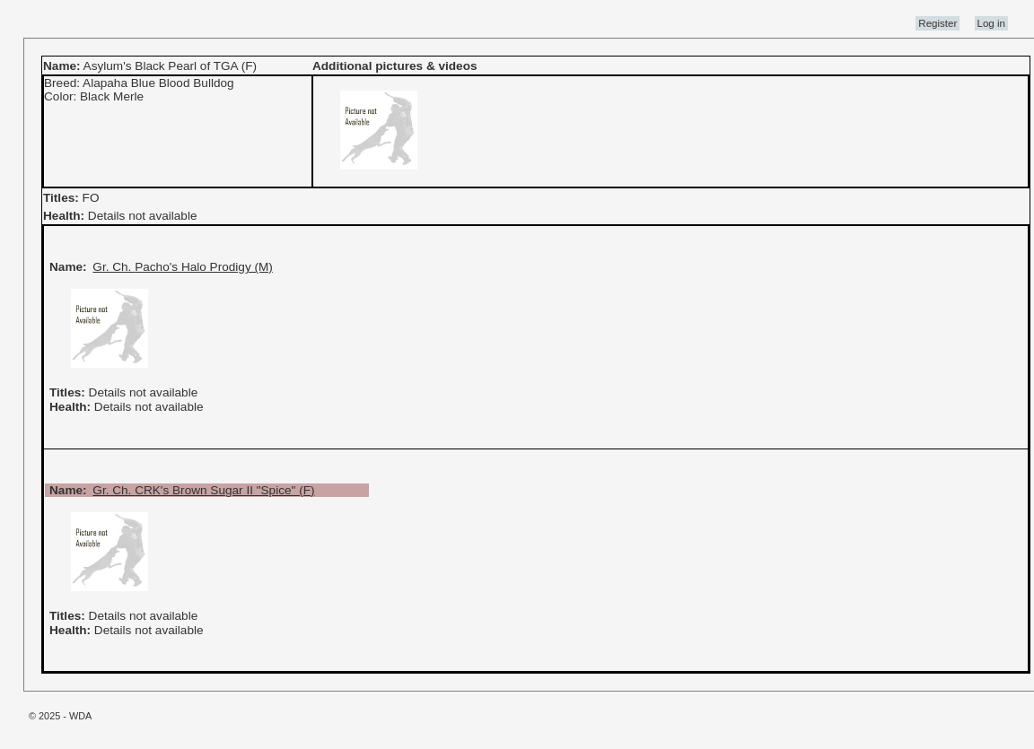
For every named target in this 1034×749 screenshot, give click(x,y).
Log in (991, 23)
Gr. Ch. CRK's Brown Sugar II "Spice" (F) (203, 490)
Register (937, 23)
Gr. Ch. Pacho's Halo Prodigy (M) (182, 267)
